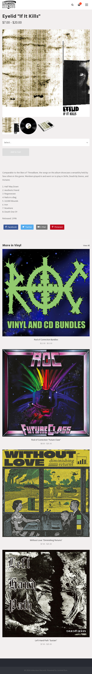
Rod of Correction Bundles (46, 339)
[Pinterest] (57, 227)
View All (86, 245)
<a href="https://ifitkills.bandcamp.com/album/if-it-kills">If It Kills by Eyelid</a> (46, 163)
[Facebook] (10, 227)
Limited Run (62, 670)
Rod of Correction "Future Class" (46, 440)
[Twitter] (27, 227)
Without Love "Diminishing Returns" (46, 540)
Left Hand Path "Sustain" (46, 640)
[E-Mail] (42, 227)
